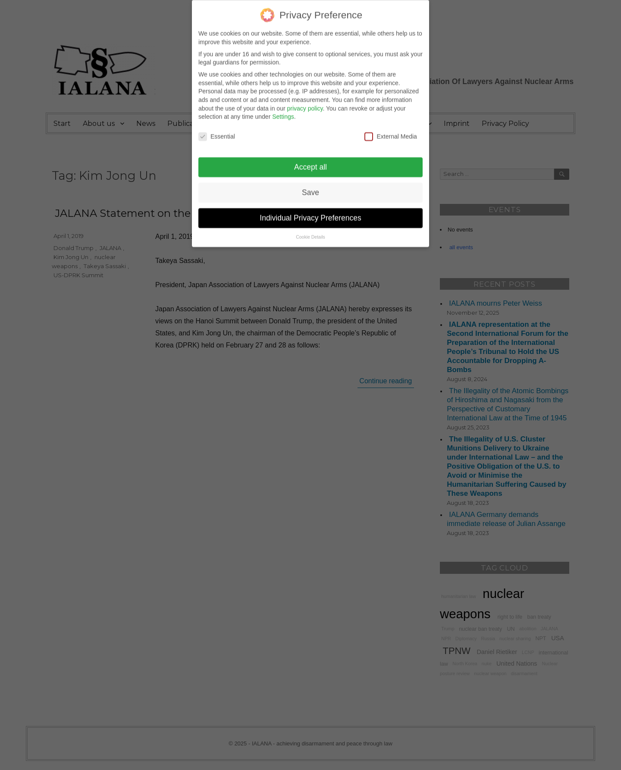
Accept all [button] (310, 159)
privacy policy (305, 100)
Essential (216, 129)
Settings (283, 109)
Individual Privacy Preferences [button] (310, 210)
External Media (390, 129)
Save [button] (310, 185)
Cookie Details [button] (310, 229)
